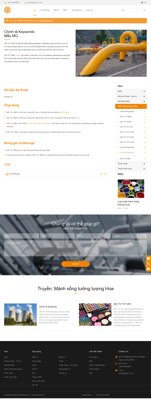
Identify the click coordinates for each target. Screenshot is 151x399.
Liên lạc (89, 10)
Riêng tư (62, 358)
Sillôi (120, 91)
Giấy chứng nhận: (38, 382)
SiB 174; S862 (125, 159)
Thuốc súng (122, 164)
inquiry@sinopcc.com (35, 2)
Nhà (10, 21)
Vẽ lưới (34, 370)
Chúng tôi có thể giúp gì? (75, 224)
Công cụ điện (37, 378)
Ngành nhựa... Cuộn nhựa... (69, 366)
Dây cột (35, 358)
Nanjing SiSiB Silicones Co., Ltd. (23, 395)
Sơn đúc (35, 386)
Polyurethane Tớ (65, 370)
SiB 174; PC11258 (127, 137)
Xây (33, 374)
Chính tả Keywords (45, 21)
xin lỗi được (65, 112)
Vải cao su (63, 374)
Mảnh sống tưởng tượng (27, 21)
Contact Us (123, 352)
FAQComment (94, 370)
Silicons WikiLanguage (97, 366)
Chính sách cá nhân (102, 395)
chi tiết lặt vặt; (13, 174)
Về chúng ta (77, 10)
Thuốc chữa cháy (125, 169)
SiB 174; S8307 (126, 122)
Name (34, 366)
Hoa (34, 10)
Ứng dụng (45, 10)
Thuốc (61, 362)
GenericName (86, 395)
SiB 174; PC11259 (127, 132)
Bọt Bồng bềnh (124, 101)
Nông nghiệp (36, 362)
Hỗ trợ (56, 10)
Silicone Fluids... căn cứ (127, 96)
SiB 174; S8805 (126, 117)
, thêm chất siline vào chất (38, 123)
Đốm (65, 10)
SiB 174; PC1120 (126, 127)
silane (18, 55)
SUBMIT (75, 265)
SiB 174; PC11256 (127, 142)
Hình (90, 374)
